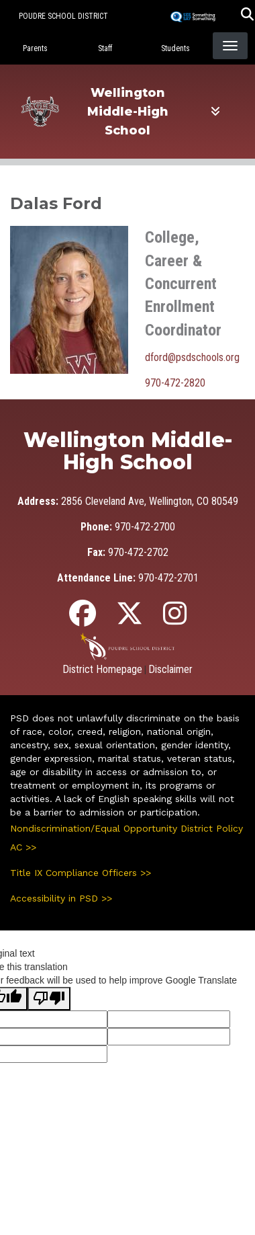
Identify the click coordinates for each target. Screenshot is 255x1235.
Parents (35, 48)
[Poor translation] (49, 998)
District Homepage (102, 669)
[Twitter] (129, 619)
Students (175, 48)
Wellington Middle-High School (127, 111)
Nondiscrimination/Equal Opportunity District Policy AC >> (126, 837)
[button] (247, 16)
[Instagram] (175, 619)
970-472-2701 (168, 577)
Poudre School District (63, 16)
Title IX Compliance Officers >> (80, 872)
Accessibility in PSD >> (61, 898)
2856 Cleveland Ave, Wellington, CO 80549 (149, 501)
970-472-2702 (138, 552)
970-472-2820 (175, 382)
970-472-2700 (145, 526)
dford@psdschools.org (192, 357)
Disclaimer (170, 669)
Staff (105, 48)
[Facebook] (82, 619)
